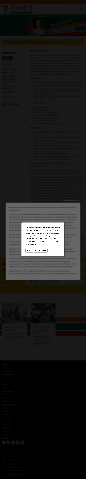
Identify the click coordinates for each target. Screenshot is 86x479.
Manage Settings (40, 250)
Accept (29, 250)
